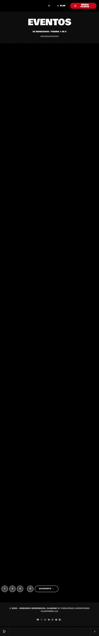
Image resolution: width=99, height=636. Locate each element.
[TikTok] (52, 620)
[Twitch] (45, 620)
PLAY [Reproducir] (61, 5)
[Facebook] (60, 620)
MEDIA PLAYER (81, 5)
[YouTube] (38, 620)
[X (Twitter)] (41, 620)
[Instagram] (56, 620)
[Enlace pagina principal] (24, 6)
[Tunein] (49, 620)
